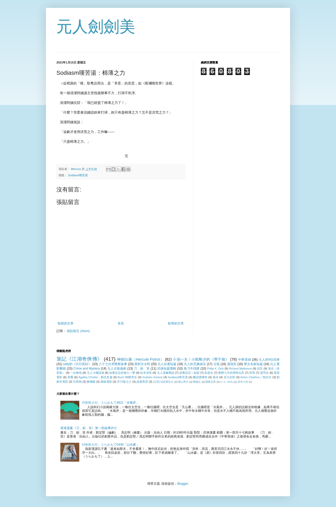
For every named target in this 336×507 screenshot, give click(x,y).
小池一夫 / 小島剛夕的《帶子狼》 (201, 359)
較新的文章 (66, 323)
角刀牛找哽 (192, 368)
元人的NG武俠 (269, 359)
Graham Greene (152, 377)
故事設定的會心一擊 (122, 372)
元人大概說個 (95, 372)
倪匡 (260, 368)
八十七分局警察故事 (113, 364)
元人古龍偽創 (117, 368)
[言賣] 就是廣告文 (163, 381)
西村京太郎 (142, 364)
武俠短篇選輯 (166, 368)
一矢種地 (76, 372)
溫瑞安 (232, 364)
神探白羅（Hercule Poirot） (140, 359)
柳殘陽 (91, 381)
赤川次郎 (229, 377)
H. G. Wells (226, 381)
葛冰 (215, 377)
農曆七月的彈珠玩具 (231, 372)
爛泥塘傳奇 (200, 377)
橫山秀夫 (183, 381)
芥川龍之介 (124, 381)
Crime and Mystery (87, 368)
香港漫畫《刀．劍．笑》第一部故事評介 (88, 428)
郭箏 (252, 372)
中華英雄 (244, 359)
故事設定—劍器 (189, 372)
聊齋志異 (210, 381)
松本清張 (146, 372)
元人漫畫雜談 (165, 372)
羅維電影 (106, 381)
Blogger (182, 483)
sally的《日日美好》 (77, 364)
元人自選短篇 (167, 364)
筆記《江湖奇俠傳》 (79, 359)
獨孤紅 (197, 381)
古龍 (216, 364)
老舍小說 (243, 381)
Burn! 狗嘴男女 (127, 377)
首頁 (121, 323)
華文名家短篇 (253, 364)
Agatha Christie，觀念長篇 (95, 377)
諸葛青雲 (142, 381)
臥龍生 (208, 372)
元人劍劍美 (95, 26)
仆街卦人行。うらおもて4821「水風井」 (110, 402)
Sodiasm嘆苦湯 (78, 175)
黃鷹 (70, 377)
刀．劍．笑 (142, 368)
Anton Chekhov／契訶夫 (256, 377)
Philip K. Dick (215, 368)
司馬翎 (77, 381)
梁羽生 (264, 372)
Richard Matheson (240, 368)
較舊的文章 (176, 323)
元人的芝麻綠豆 (195, 364)
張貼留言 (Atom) (78, 331)
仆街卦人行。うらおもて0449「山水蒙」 (110, 444)
